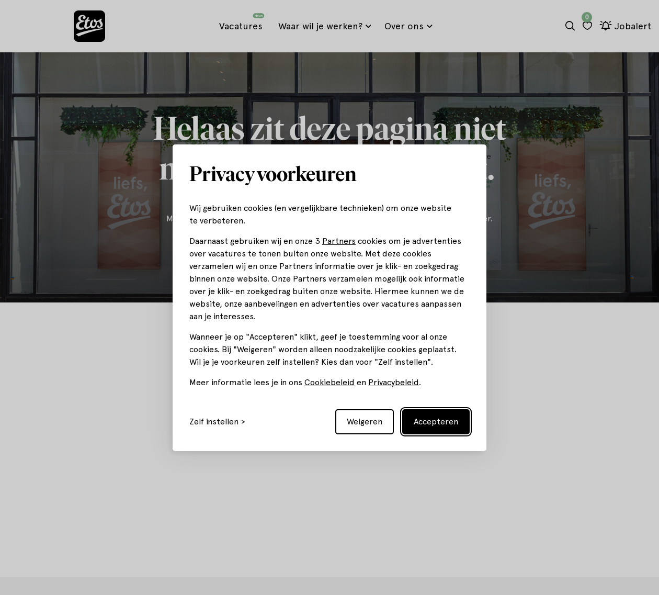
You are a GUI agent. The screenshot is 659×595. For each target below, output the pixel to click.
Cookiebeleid (329, 382)
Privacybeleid (393, 382)
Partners (339, 241)
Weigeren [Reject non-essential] (364, 421)
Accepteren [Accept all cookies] (436, 421)
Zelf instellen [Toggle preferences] (213, 422)
